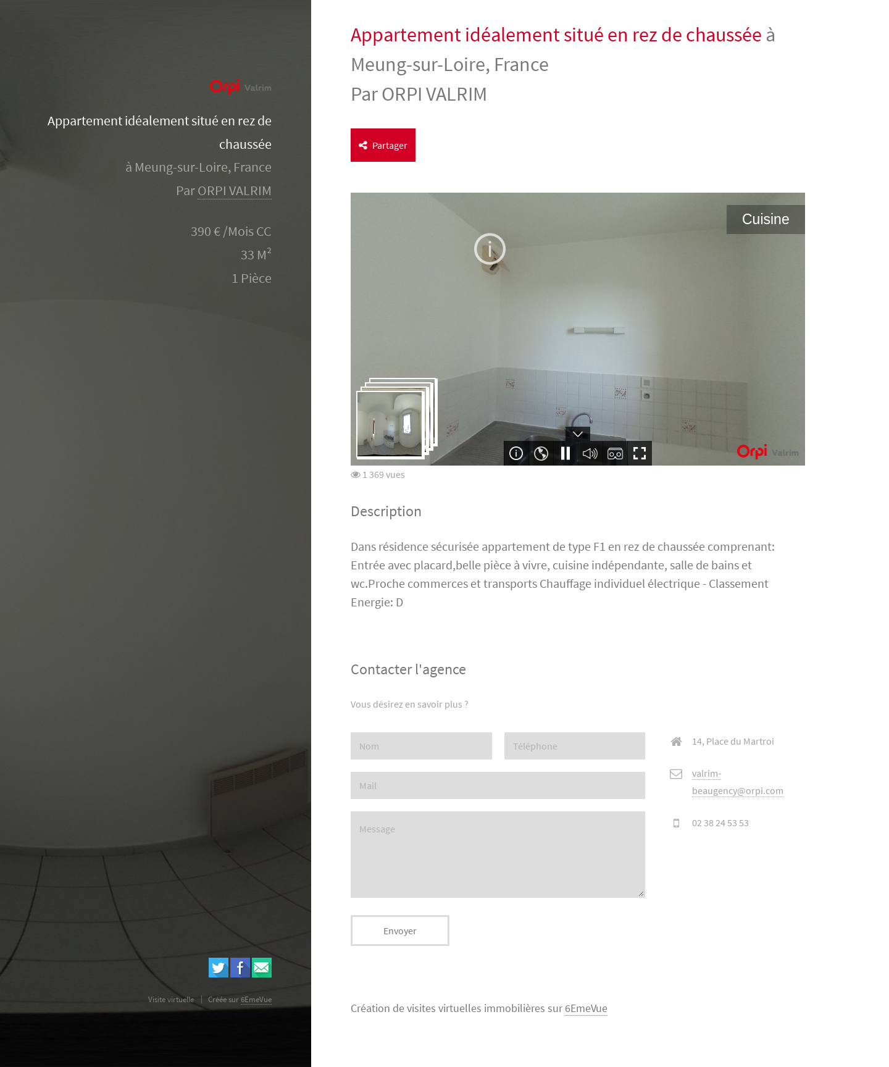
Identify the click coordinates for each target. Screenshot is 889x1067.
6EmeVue (586, 1008)
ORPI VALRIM (235, 190)
